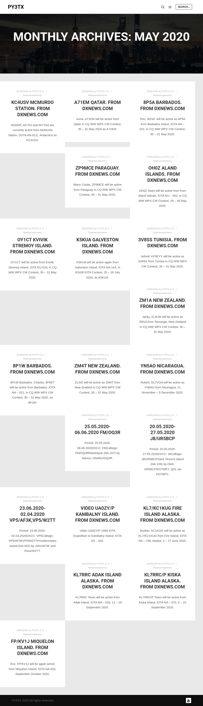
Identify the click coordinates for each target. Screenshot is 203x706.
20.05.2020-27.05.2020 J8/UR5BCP (162, 432)
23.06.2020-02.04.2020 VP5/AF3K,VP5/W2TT (33, 514)
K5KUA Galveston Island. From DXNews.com (97, 246)
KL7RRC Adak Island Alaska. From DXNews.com (98, 581)
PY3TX (16, 7)
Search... (184, 7)
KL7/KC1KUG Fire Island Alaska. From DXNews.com (162, 514)
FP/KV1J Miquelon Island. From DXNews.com (32, 647)
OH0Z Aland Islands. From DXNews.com (162, 174)
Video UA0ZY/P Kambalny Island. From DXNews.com (97, 514)
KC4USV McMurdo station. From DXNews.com (32, 108)
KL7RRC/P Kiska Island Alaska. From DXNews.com (162, 581)
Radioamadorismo (32, 95)
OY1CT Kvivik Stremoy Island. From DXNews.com (32, 246)
